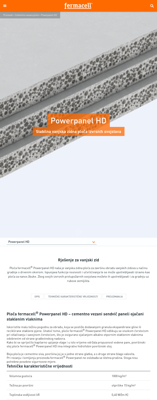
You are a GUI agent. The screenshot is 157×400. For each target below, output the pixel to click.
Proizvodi (8, 14)
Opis (37, 296)
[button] (4, 6)
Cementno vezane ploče (27, 14)
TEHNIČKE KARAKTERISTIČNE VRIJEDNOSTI (73, 296)
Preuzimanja (114, 296)
